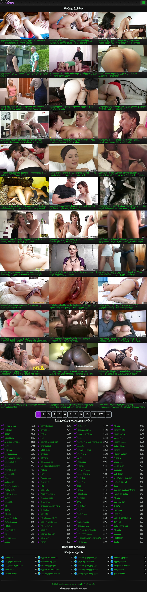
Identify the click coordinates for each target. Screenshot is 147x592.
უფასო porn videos (49, 557)
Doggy (7, 434)
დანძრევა (82, 494)
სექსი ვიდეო (119, 561)
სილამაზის (46, 446)
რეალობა (45, 502)
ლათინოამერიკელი (50, 506)
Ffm (42, 486)
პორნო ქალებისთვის (87, 557)
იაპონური (118, 474)
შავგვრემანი (47, 426)
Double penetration (122, 518)
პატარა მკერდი (84, 434)
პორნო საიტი (11, 573)
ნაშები (80, 438)
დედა (80, 490)
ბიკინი (80, 510)
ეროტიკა (9, 557)
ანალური (81, 454)
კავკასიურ (118, 470)
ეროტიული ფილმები (87, 573)
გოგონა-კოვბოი (12, 442)
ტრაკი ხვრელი (48, 494)
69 (6, 506)
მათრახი (45, 490)
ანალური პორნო (13, 561)
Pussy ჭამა (10, 490)
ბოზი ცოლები (11, 494)
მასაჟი (44, 530)
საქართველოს (121, 526)
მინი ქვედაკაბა (84, 534)
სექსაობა (45, 430)
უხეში (43, 542)
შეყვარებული (83, 474)
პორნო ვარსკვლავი (50, 466)
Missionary (9, 438)
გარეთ (44, 470)
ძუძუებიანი (82, 426)
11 (93, 414)
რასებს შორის (120, 482)
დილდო (45, 482)
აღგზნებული (47, 462)
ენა (78, 518)
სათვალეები (10, 538)
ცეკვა (7, 542)
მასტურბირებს (84, 450)
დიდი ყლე (119, 466)
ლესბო (44, 454)
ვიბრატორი (119, 502)
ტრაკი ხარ (10, 474)
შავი (7, 478)
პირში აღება (10, 426)
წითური (81, 478)
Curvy (7, 498)
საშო (7, 446)
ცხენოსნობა (119, 430)
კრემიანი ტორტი (49, 518)
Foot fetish (118, 538)
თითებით (81, 462)
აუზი (7, 534)
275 (101, 414)
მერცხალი (82, 506)
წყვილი (81, 482)
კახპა (7, 466)
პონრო (7, 2)
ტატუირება (46, 478)
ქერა (43, 434)
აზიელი (44, 458)
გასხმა (80, 446)
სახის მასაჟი (10, 462)
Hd (42, 438)
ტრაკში (117, 530)
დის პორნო (119, 573)
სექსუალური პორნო (50, 573)
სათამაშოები (11, 454)
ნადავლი (118, 438)
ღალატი (118, 510)
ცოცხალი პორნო (85, 561)
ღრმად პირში (120, 454)
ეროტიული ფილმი (123, 478)
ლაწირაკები (120, 442)
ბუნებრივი (118, 462)
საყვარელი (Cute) (49, 442)
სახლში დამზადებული (124, 490)
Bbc (79, 486)
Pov (42, 474)
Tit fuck (8, 526)
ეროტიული (46, 526)
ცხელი (117, 450)
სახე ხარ (9, 502)
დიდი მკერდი (84, 430)
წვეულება (82, 514)
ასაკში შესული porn (14, 565)
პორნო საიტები (48, 561)
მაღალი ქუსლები (49, 522)
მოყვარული (10, 470)
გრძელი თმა (11, 518)
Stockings (45, 450)
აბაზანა (117, 534)
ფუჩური (8, 430)
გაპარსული (119, 434)
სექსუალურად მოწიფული (89, 442)
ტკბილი (117, 458)
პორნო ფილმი (121, 557)
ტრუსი (80, 458)
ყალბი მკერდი (48, 534)
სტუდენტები (83, 522)
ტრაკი (117, 426)
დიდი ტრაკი (83, 526)
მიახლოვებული (12, 486)
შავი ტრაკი (10, 530)
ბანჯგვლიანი (83, 470)
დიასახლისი (47, 498)
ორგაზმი (45, 510)
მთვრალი (46, 538)
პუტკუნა (117, 522)
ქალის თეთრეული (13, 458)
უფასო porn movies (50, 569)
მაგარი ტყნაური (48, 565)
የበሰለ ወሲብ (9, 569)
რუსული (118, 514)
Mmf (79, 502)
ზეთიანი (81, 498)
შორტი (117, 506)
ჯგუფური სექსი (121, 494)
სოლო (80, 466)
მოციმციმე (82, 542)
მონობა (44, 514)
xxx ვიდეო (118, 569)
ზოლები (8, 450)
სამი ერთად (119, 446)
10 (86, 414)
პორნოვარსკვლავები (87, 569)
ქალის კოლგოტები (86, 530)
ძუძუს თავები (11, 522)
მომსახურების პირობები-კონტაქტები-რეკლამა (73, 584)
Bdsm (7, 510)
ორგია (8, 514)
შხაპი (116, 542)
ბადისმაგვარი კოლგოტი (89, 538)
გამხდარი (9, 482)
